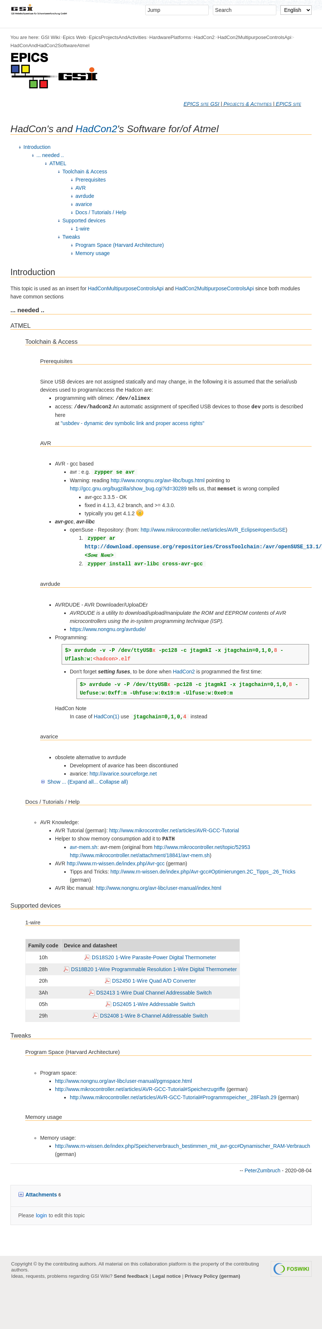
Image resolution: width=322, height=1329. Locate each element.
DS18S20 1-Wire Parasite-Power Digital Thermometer (154, 957)
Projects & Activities (248, 104)
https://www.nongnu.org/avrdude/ (108, 629)
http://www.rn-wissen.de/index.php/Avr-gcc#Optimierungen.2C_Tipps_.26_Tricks (202, 872)
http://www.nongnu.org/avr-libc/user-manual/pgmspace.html (123, 1081)
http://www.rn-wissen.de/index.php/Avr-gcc (116, 863)
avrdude (84, 196)
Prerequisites (90, 180)
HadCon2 (204, 37)
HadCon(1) (106, 716)
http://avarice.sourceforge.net (123, 774)
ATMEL (57, 163)
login (41, 1215)
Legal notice (166, 1276)
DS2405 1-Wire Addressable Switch (154, 1004)
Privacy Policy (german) (212, 1276)
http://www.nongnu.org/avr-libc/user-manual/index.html (158, 888)
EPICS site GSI (201, 104)
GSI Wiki (50, 37)
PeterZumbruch (262, 1170)
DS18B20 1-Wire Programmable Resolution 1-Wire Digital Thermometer (154, 969)
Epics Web (74, 37)
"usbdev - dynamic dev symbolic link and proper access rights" (133, 423)
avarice (83, 204)
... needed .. (50, 155)
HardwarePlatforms (170, 37)
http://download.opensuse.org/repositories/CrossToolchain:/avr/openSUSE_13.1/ (203, 547)
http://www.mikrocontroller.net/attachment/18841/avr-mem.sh (140, 855)
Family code (43, 945)
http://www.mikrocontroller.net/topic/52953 (202, 847)
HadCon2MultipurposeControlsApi (255, 37)
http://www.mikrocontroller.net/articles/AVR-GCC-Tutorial (174, 830)
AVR (80, 188)
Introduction (37, 147)
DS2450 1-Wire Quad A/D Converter (154, 981)
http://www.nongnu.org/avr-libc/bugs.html (158, 480)
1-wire (82, 229)
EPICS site (288, 104)
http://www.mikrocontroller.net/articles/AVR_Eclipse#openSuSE (213, 530)
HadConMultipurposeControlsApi (126, 288)
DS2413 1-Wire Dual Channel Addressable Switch (154, 993)
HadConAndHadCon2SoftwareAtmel (50, 45)
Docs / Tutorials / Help (100, 212)
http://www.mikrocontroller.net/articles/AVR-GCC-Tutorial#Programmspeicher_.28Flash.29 (173, 1097)
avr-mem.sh (83, 847)
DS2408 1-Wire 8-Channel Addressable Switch (154, 1016)
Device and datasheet (90, 945)
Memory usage (92, 253)
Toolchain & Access (84, 171)
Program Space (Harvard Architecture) (119, 245)
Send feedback (131, 1276)
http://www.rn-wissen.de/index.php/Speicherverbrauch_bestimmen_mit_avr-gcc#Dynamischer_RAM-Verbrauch (182, 1146)
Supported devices (83, 220)
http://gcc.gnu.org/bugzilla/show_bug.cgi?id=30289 (128, 489)
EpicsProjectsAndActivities (117, 37)
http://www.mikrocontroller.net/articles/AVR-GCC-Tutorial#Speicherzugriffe (140, 1089)
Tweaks (71, 237)
